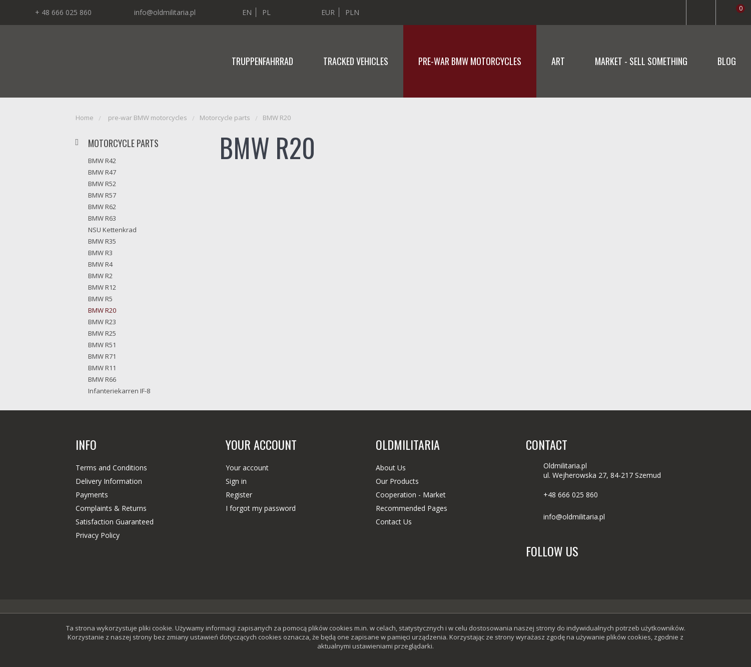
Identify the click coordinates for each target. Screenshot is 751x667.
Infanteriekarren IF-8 (119, 390)
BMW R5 (100, 298)
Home (85, 117)
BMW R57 (102, 195)
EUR (328, 12)
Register (239, 494)
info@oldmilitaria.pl (165, 12)
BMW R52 (102, 183)
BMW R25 (102, 333)
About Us (391, 467)
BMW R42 (102, 160)
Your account (247, 467)
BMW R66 (102, 379)
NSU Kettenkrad (112, 229)
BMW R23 (102, 321)
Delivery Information (109, 481)
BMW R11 (102, 367)
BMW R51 (102, 344)
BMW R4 (100, 264)
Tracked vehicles (355, 61)
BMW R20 (277, 117)
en (247, 12)
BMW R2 (100, 275)
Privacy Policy (98, 535)
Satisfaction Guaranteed (115, 521)
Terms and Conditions (111, 467)
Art (558, 61)
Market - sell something (641, 61)
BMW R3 (100, 252)
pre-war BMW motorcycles (469, 61)
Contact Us (394, 521)
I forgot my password (261, 508)
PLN (352, 12)
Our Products (397, 481)
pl (266, 12)
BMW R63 (102, 218)
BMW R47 (102, 172)
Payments (92, 494)
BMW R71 (102, 356)
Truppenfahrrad (262, 61)
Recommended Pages (411, 508)
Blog (726, 61)
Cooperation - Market (411, 494)
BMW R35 (102, 241)
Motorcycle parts (225, 117)
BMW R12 (102, 287)
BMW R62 (102, 206)
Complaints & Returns (111, 508)
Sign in (236, 481)
